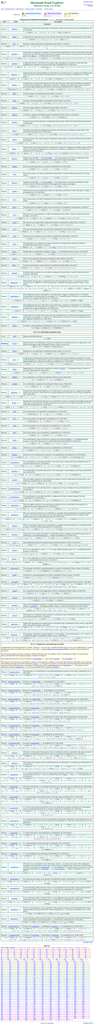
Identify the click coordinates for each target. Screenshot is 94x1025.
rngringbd (56, 659)
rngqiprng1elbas (14, 672)
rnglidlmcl (14, 54)
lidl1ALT (14, 183)
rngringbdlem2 (37, 659)
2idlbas (14, 448)
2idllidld (14, 377)
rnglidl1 (49, 182)
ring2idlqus (14, 909)
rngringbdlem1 (14, 879)
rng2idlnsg (14, 471)
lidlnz (14, 265)
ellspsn (54, 251)
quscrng (87, 604)
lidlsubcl (14, 122)
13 (77, 947)
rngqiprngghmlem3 (14, 699)
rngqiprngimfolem (14, 708)
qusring (45, 535)
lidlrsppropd (14, 282)
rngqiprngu (55, 926)
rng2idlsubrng (14, 462)
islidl (14, 44)
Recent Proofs (39, 8)
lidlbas (14, 37)
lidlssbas (14, 29)
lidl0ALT (14, 159)
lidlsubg (14, 115)
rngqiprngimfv (14, 786)
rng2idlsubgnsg (14, 497)
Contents (12, 947)
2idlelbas (14, 455)
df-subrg (35, 663)
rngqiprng (14, 763)
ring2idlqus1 (67, 665)
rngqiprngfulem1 (14, 926)
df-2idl (14, 343)
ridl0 (14, 411)
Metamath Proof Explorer (31, 13)
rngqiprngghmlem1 (14, 681)
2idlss (14, 440)
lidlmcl (33, 56)
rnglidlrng (14, 317)
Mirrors (2, 8)
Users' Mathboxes (71, 13)
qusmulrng (14, 605)
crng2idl (14, 598)
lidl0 (36, 158)
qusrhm (14, 559)
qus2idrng (14, 534)
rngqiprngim (14, 853)
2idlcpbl (62, 368)
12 (71, 947)
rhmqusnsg (14, 635)
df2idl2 (14, 403)
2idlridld (14, 384)
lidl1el (14, 139)
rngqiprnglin (35, 717)
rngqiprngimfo (35, 708)
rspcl (14, 215)
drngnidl (14, 273)
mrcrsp (14, 258)
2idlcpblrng (14, 515)
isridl (14, 360)
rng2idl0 (14, 480)
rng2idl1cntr (14, 867)
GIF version (90, 5)
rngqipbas (14, 753)
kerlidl (14, 575)
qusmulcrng (14, 624)
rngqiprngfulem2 (14, 935)
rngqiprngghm (36, 681)
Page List (51, 8)
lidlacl (14, 101)
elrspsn (14, 251)
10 (58, 947)
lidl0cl (14, 93)
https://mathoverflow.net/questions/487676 (56, 649)
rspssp (14, 244)
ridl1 (14, 418)
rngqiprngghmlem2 (14, 690)
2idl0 (14, 425)
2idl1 (14, 432)
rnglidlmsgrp (14, 306)
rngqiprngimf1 (35, 743)
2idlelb (14, 369)
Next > (91, 1)
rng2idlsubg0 (14, 505)
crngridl (14, 591)
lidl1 (36, 182)
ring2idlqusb (68, 659)
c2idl (14, 336)
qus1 (14, 542)
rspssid (14, 222)
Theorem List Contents (30, 8)
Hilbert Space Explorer (52, 13)
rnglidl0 (49, 158)
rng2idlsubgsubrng (14, 488)
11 (64, 947)
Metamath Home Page (10, 8)
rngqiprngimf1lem (14, 743)
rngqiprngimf (14, 774)
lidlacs (14, 207)
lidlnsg (14, 325)
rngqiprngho (14, 843)
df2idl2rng (14, 392)
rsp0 (14, 236)
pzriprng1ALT (20, 667)
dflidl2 (14, 149)
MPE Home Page (20, 8)
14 (83, 947)
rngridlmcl (14, 63)
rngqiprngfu (35, 926)
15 (1, 949)
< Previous (86, 1)
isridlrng (14, 85)
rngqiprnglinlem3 (14, 734)
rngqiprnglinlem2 (14, 725)
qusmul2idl (14, 582)
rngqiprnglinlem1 (14, 717)
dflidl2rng (14, 74)
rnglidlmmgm (14, 296)
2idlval (14, 351)
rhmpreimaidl (14, 568)
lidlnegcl (14, 108)
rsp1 (14, 229)
